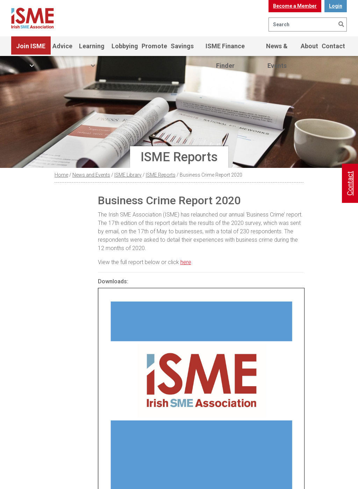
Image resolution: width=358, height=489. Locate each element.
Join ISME (30, 49)
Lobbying (125, 46)
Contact (333, 46)
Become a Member (295, 6)
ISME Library (128, 175)
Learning (92, 49)
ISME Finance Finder (225, 49)
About (309, 46)
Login (335, 6)
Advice (62, 46)
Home (61, 175)
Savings (182, 46)
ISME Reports (161, 175)
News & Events (277, 49)
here (185, 262)
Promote (154, 46)
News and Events (91, 175)
